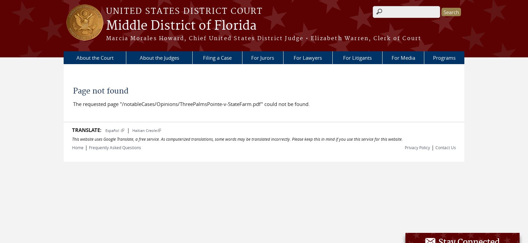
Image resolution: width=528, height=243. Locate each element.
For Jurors (262, 57)
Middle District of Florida (181, 26)
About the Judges (159, 57)
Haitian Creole (146, 130)
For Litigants (357, 57)
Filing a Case (217, 57)
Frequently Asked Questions (115, 147)
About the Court (94, 57)
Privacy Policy (417, 147)
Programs (444, 57)
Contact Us (445, 147)
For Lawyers (308, 57)
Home (78, 147)
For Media (403, 57)
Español (114, 130)
